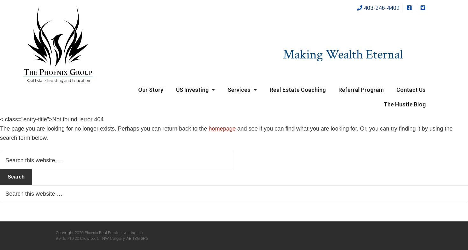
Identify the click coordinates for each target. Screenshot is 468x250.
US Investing (195, 90)
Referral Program (361, 89)
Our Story (150, 89)
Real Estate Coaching (298, 89)
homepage (222, 128)
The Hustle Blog (405, 104)
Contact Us (411, 89)
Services (242, 90)
